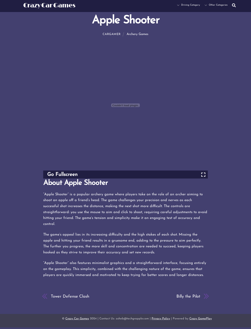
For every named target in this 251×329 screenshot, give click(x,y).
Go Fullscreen (62, 174)
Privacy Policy (161, 318)
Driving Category (188, 5)
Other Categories (216, 5)
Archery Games (137, 34)
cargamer (112, 34)
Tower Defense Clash (70, 296)
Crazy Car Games (77, 318)
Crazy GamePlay (200, 318)
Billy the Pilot (188, 296)
